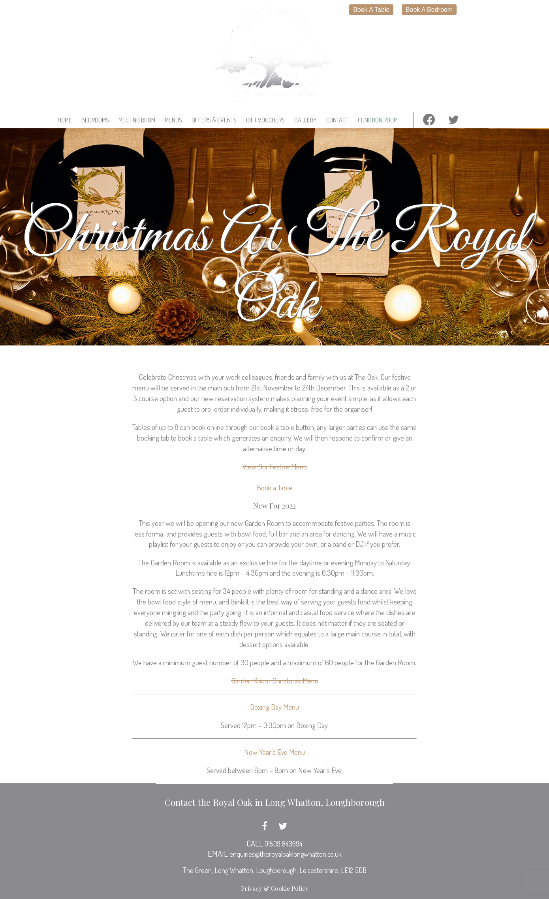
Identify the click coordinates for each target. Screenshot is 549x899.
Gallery (305, 120)
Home (65, 120)
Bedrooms (95, 120)
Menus (173, 120)
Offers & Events (214, 120)
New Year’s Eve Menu (274, 752)
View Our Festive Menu (275, 466)
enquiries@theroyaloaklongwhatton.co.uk (285, 854)
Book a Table (274, 487)
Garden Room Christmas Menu (274, 680)
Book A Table (371, 9)
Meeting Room (136, 120)
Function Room (378, 120)
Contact (337, 120)
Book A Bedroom (429, 9)
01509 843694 (284, 843)
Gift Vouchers (265, 120)
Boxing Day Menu (274, 707)
